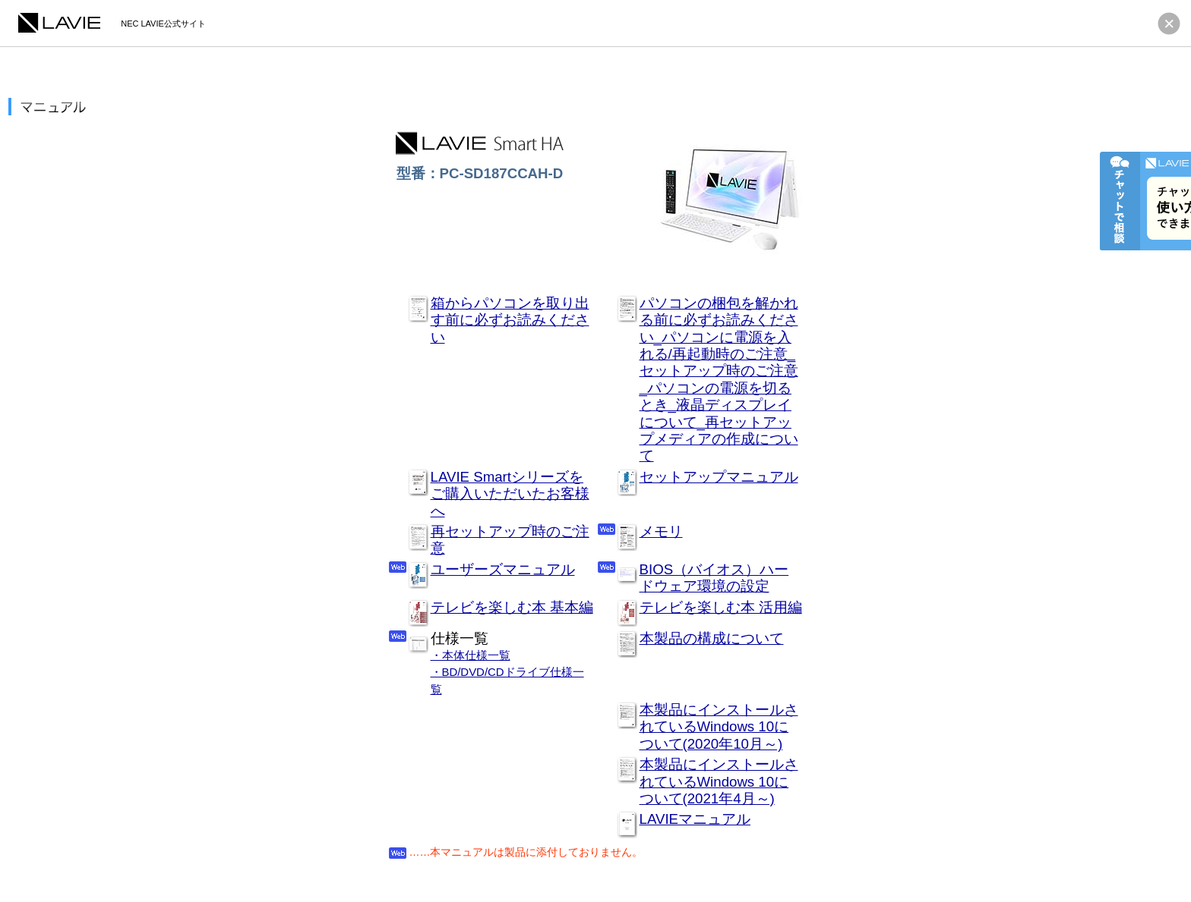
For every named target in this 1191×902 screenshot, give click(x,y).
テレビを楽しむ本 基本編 (512, 607)
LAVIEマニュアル (695, 819)
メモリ (661, 531)
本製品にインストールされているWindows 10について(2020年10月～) (719, 727)
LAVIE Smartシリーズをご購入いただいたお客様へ (510, 494)
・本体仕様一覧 (470, 655)
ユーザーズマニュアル (503, 569)
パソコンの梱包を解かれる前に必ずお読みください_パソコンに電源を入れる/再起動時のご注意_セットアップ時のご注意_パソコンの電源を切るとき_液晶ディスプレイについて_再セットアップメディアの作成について (719, 379)
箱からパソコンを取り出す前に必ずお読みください (510, 320)
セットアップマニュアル (719, 477)
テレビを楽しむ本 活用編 (721, 607)
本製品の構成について (712, 638)
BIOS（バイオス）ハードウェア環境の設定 (714, 577)
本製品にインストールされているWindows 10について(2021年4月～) (719, 781)
